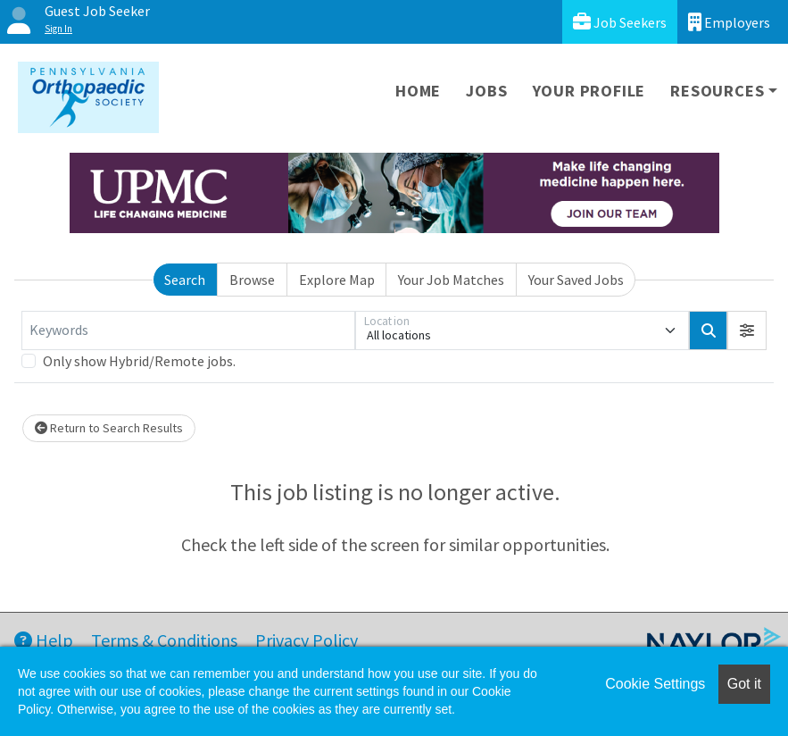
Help (43, 640)
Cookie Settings (655, 683)
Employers (729, 22)
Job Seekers (620, 22)
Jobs (486, 90)
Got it (744, 683)
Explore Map (337, 280)
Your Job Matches (451, 280)
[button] (747, 330)
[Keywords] (188, 330)
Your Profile (589, 90)
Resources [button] (717, 90)
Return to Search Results (109, 428)
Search (184, 280)
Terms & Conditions (164, 640)
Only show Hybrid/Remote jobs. (139, 361)
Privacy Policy (306, 640)
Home (418, 90)
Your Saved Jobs (576, 280)
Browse (252, 280)
